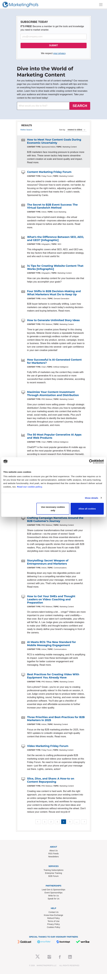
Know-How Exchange (53, 915)
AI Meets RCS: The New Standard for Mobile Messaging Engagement (51, 644)
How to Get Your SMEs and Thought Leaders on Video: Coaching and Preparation (51, 599)
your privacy (59, 53)
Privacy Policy (53, 924)
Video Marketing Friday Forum (47, 746)
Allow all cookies (87, 508)
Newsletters (53, 856)
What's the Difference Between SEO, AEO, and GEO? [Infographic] (55, 238)
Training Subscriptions (53, 870)
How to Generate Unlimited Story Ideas (53, 320)
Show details (91, 498)
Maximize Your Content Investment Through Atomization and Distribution (53, 393)
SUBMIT (53, 45)
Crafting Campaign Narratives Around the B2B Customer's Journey (55, 519)
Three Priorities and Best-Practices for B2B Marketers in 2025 (56, 719)
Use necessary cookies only (53, 509)
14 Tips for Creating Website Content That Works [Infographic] (55, 267)
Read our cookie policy (29, 486)
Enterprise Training (53, 873)
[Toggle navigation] (101, 4)
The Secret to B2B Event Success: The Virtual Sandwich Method (52, 206)
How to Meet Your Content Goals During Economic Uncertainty (54, 141)
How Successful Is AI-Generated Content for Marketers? (54, 361)
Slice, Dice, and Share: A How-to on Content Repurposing (50, 780)
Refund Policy (53, 918)
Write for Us (53, 895)
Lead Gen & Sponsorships (53, 889)
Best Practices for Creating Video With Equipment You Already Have (53, 676)
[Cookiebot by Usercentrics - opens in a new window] (91, 461)
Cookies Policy (53, 927)
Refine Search (26, 130)
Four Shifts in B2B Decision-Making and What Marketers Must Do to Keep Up (54, 293)
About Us (53, 850)
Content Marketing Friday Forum (49, 172)
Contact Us (53, 912)
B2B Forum (53, 876)
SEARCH (80, 106)
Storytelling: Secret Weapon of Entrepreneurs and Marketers (48, 562)
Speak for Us (53, 898)
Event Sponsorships (53, 892)
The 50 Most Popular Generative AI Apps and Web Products (54, 436)
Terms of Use (53, 921)
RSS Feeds (53, 853)
